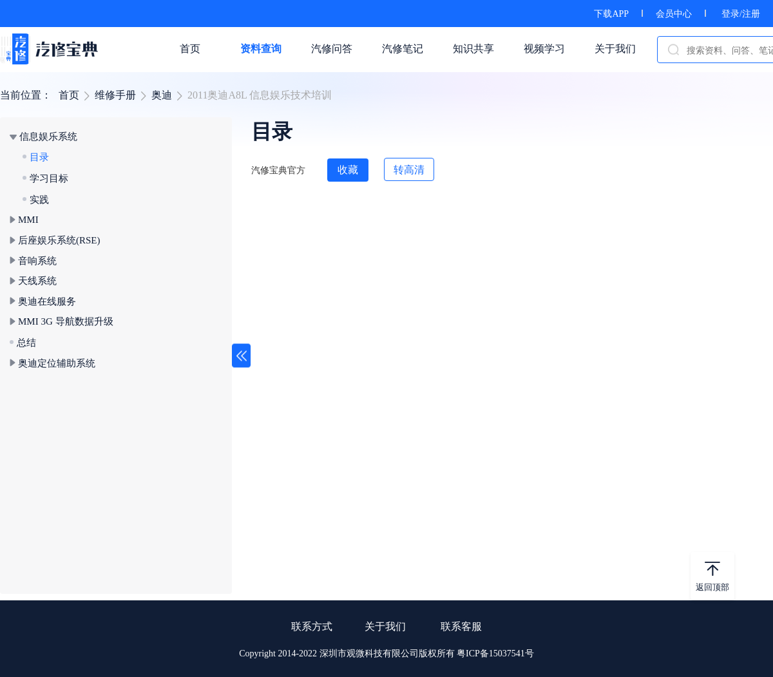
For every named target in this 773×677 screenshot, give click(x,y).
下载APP (611, 14)
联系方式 (311, 626)
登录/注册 (740, 14)
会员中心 (674, 14)
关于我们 (385, 626)
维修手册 (115, 95)
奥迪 (161, 95)
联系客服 (461, 626)
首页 (69, 95)
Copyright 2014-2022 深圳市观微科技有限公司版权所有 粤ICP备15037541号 (386, 653)
